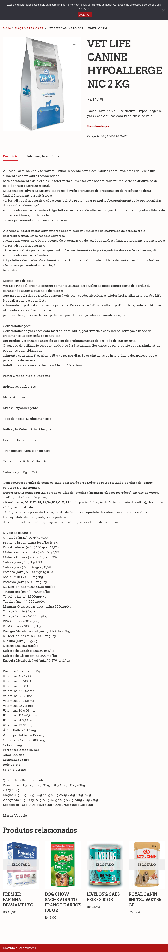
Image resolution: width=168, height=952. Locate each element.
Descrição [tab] (10, 156)
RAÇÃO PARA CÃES (29, 28)
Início (7, 28)
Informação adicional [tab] (43, 156)
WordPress (27, 948)
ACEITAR (84, 14)
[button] (74, 43)
